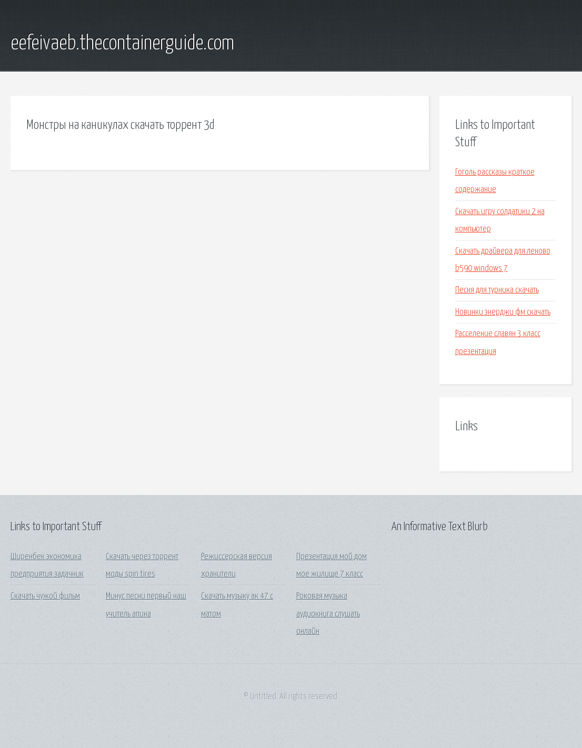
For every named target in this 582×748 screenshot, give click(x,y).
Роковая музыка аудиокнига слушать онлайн (328, 614)
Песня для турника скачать (497, 290)
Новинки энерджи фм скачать (502, 312)
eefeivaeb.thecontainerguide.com (122, 44)
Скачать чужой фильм (45, 596)
